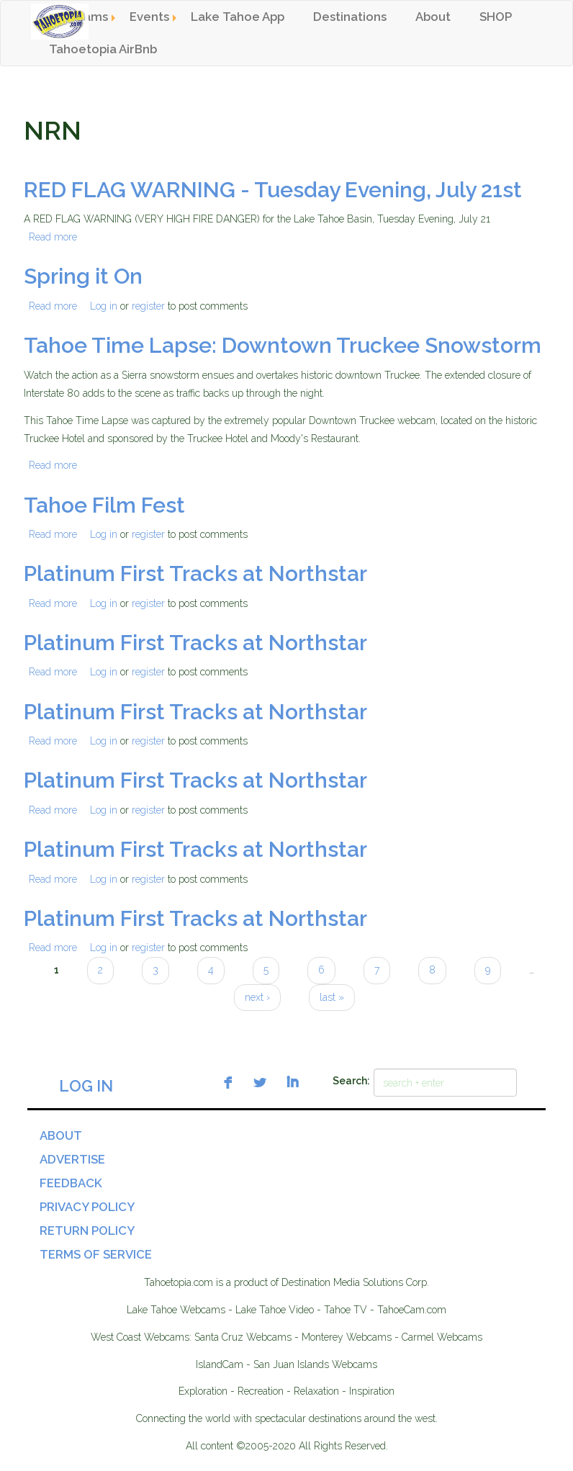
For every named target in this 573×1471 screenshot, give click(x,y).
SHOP (495, 16)
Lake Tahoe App (237, 16)
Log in (103, 306)
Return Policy (87, 1230)
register (148, 306)
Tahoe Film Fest (104, 505)
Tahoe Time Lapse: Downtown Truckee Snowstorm (282, 345)
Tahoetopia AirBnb (103, 49)
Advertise (72, 1159)
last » (332, 997)
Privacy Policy (87, 1207)
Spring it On (83, 276)
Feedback (71, 1183)
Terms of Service (96, 1254)
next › (257, 997)
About (433, 16)
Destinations (350, 16)
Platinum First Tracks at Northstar (195, 573)
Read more (53, 237)
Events (149, 16)
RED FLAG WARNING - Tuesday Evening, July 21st (273, 189)
